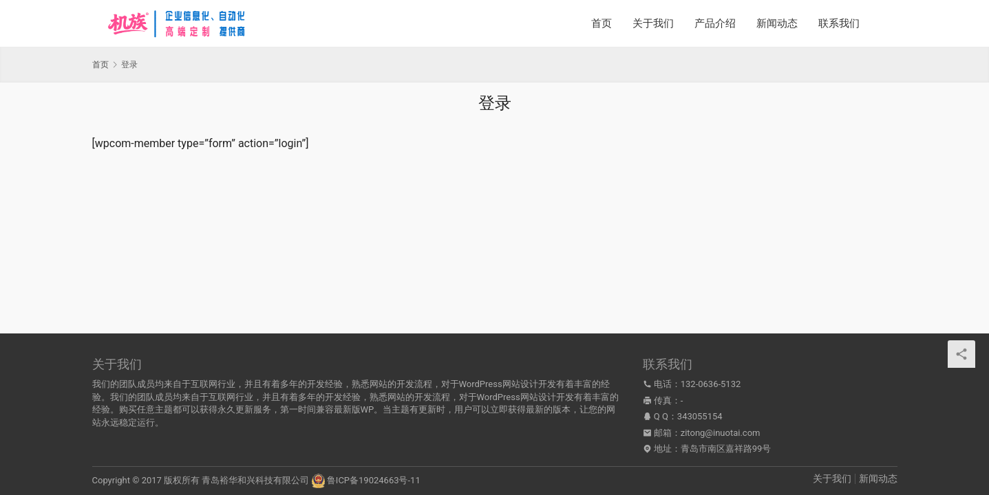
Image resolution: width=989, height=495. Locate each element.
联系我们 (839, 23)
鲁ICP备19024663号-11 (374, 480)
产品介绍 (715, 23)
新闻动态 (777, 23)
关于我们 (653, 23)
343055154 (700, 416)
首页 (601, 23)
